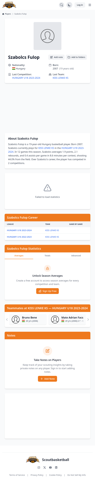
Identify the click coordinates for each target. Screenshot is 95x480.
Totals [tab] (47, 255)
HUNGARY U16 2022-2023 (19, 236)
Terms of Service (17, 475)
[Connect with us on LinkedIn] (56, 467)
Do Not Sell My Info (76, 475)
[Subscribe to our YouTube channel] (50, 467)
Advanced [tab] (76, 255)
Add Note (47, 378)
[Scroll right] (88, 319)
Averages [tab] (18, 255)
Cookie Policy (55, 475)
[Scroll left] (7, 319)
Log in (80, 4)
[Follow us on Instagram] (38, 467)
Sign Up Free (47, 291)
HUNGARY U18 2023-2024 (26, 77)
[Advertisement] (47, 108)
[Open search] (61, 5)
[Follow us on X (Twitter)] (44, 467)
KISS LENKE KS (60, 77)
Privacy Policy (37, 475)
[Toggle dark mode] (69, 5)
